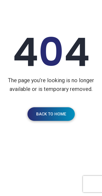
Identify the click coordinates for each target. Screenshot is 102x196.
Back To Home (51, 114)
